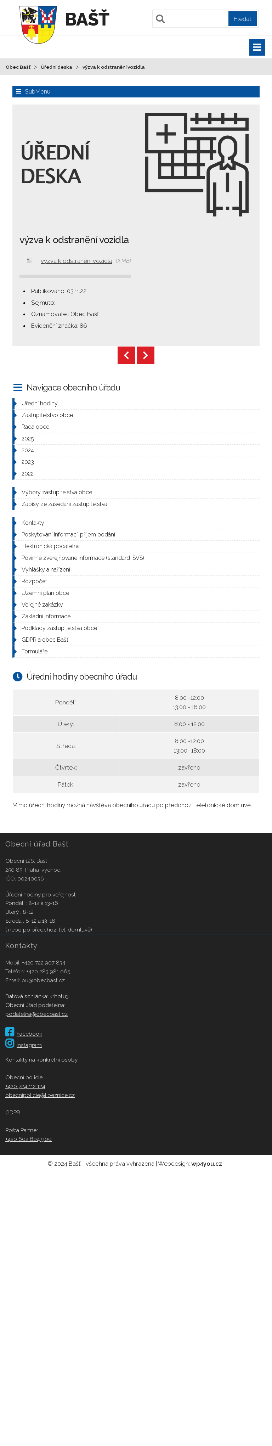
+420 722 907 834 (44, 962)
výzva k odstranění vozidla (76, 260)
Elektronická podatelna (51, 546)
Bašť (87, 19)
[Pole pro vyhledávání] (205, 19)
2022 (28, 473)
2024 (28, 450)
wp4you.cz (206, 1163)
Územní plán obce (45, 593)
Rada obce (35, 426)
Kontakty (33, 522)
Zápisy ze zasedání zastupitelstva (64, 504)
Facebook (23, 1033)
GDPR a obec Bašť (45, 639)
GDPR (12, 1112)
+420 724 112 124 (25, 1086)
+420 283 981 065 (48, 971)
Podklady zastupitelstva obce (59, 628)
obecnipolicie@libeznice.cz (40, 1095)
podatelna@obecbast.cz (36, 1014)
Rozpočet (34, 581)
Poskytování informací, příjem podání (68, 534)
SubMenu (37, 91)
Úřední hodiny (40, 403)
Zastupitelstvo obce (47, 415)
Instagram (23, 1045)
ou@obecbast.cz (43, 980)
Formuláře (34, 651)
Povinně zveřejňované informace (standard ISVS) (83, 558)
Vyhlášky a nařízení (46, 569)
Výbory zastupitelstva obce (57, 492)
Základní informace (46, 616)
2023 (28, 461)
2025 (28, 438)
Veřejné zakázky (42, 604)
